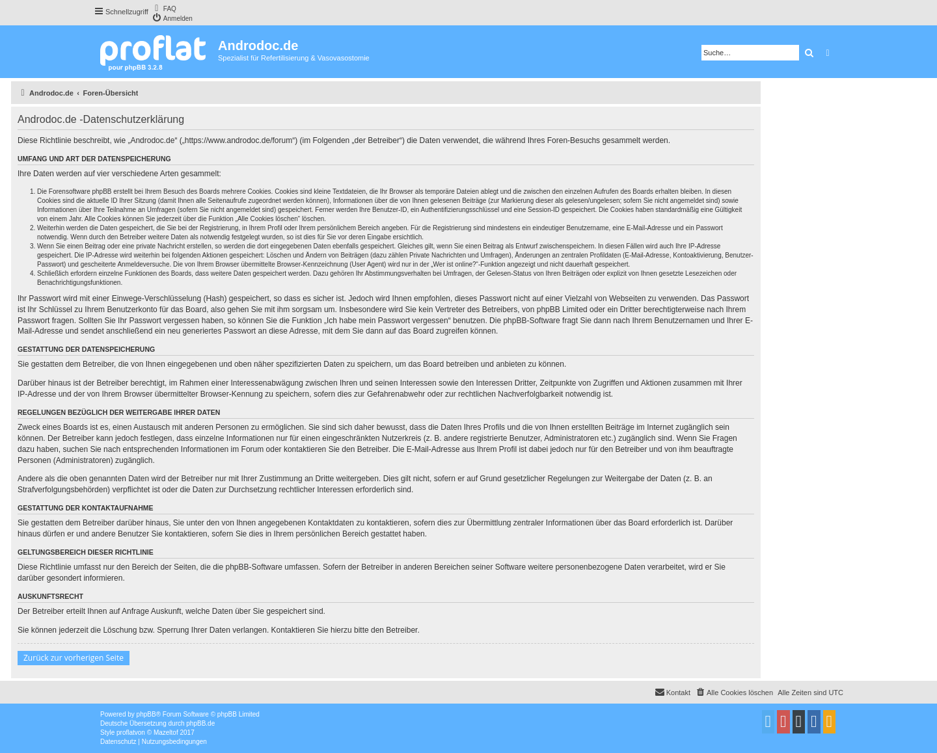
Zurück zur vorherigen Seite (73, 657)
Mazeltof (166, 732)
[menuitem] (164, 8)
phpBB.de (200, 723)
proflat (125, 732)
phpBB (146, 714)
